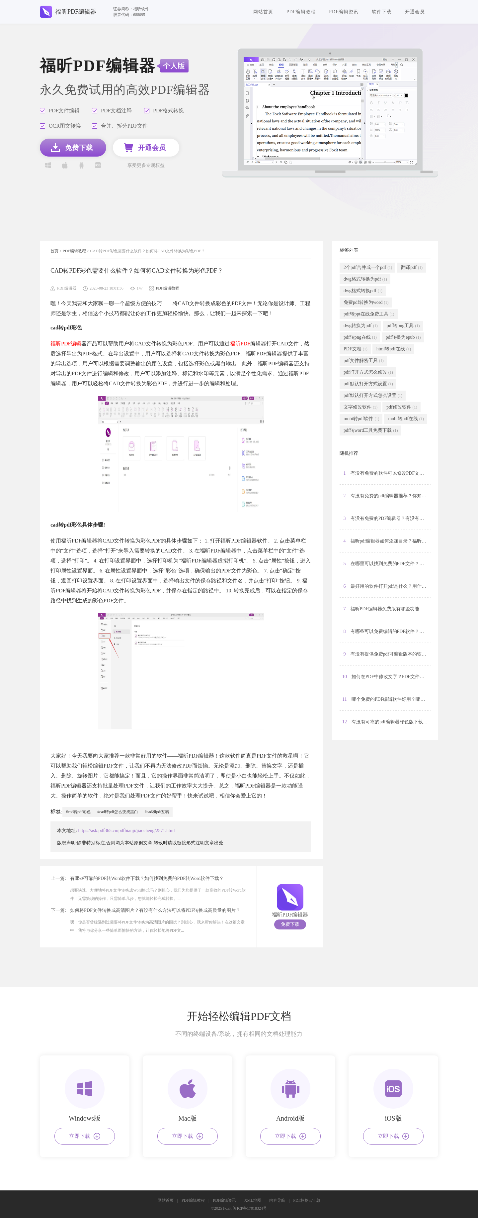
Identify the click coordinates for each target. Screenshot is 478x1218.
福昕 (55, 343)
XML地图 (252, 1200)
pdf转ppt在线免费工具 (369, 314)
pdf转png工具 (403, 325)
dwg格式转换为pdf (365, 279)
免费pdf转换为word (366, 302)
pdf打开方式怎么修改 (368, 372)
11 (386, 699)
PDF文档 (355, 349)
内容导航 (277, 1200)
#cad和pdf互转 (157, 811)
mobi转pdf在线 (406, 419)
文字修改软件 (360, 407)
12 (386, 722)
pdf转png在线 (360, 337)
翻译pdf (412, 267)
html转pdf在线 (393, 349)
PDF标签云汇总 (306, 1200)
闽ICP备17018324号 (250, 1208)
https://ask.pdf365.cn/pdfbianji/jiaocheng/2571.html (126, 830)
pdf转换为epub (403, 337)
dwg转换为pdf (361, 325)
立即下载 (84, 1136)
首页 (54, 251)
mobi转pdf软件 (361, 419)
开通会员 (415, 11)
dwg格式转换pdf (363, 291)
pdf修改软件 (401, 407)
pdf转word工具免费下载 (371, 430)
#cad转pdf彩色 (78, 811)
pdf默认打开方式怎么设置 (373, 395)
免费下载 (290, 924)
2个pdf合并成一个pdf (368, 267)
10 (386, 676)
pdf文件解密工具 (364, 360)
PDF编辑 (71, 343)
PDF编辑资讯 (343, 11)
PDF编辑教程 (301, 11)
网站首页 (263, 11)
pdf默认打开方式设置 (368, 384)
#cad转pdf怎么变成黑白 (117, 811)
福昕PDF (240, 343)
